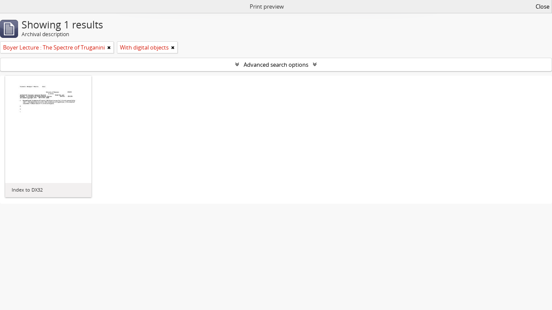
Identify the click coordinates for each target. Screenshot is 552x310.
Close (542, 6)
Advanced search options (276, 64)
